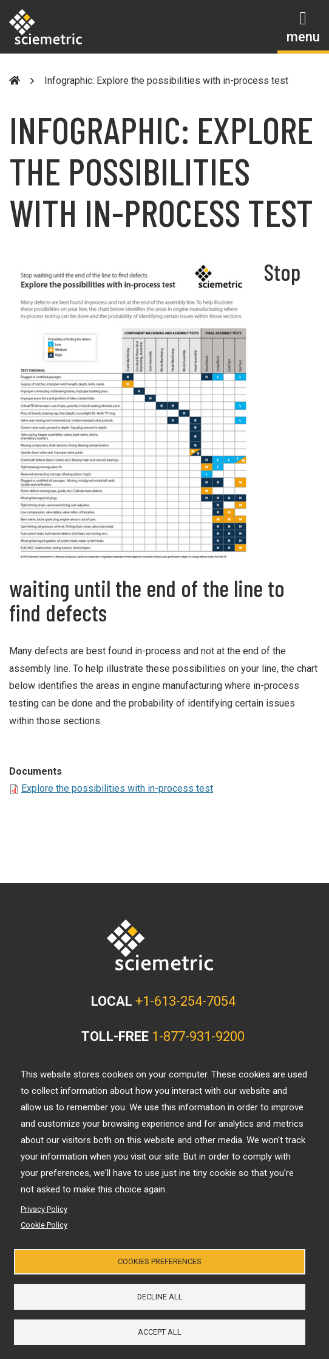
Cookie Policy (44, 1224)
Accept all (159, 1332)
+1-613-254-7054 (185, 1001)
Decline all (160, 1296)
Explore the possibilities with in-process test (117, 788)
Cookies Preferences (160, 1261)
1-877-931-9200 (198, 1036)
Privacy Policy (44, 1209)
